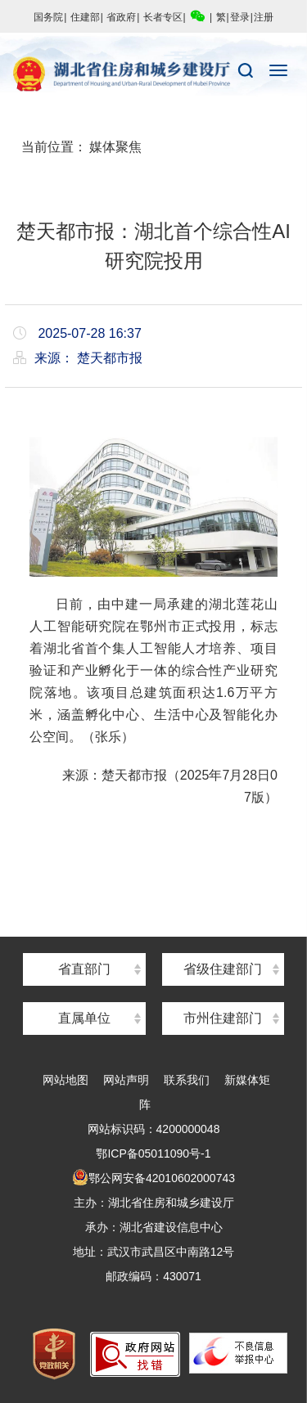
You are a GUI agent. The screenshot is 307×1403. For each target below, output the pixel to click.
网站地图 (65, 1079)
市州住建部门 (222, 1018)
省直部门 (84, 969)
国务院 (48, 17)
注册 (263, 17)
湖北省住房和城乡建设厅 (153, 74)
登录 (240, 17)
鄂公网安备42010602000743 (153, 1178)
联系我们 (187, 1079)
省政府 (121, 17)
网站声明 (126, 1079)
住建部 (85, 17)
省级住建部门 (222, 969)
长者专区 (163, 17)
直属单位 (84, 1018)
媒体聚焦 (115, 147)
